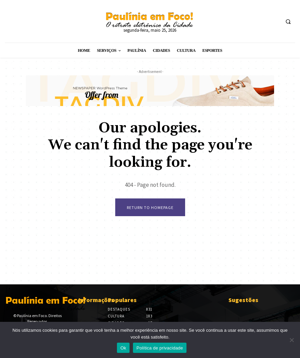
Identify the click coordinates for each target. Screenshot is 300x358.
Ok (123, 347)
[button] (288, 21)
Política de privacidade (159, 347)
